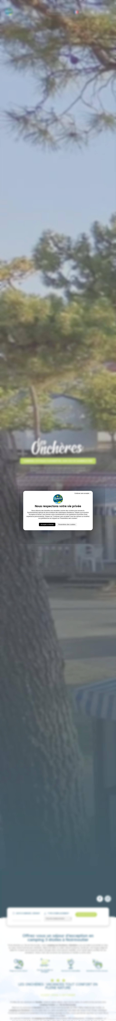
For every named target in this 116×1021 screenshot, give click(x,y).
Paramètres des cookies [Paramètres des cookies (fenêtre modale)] (66, 524)
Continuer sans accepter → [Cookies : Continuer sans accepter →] (83, 493)
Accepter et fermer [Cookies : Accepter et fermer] (47, 524)
